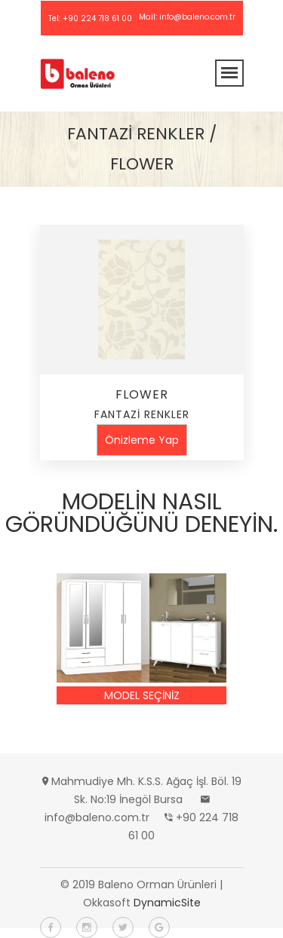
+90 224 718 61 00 (97, 18)
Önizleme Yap (142, 440)
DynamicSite (167, 902)
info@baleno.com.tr (197, 17)
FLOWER (141, 394)
